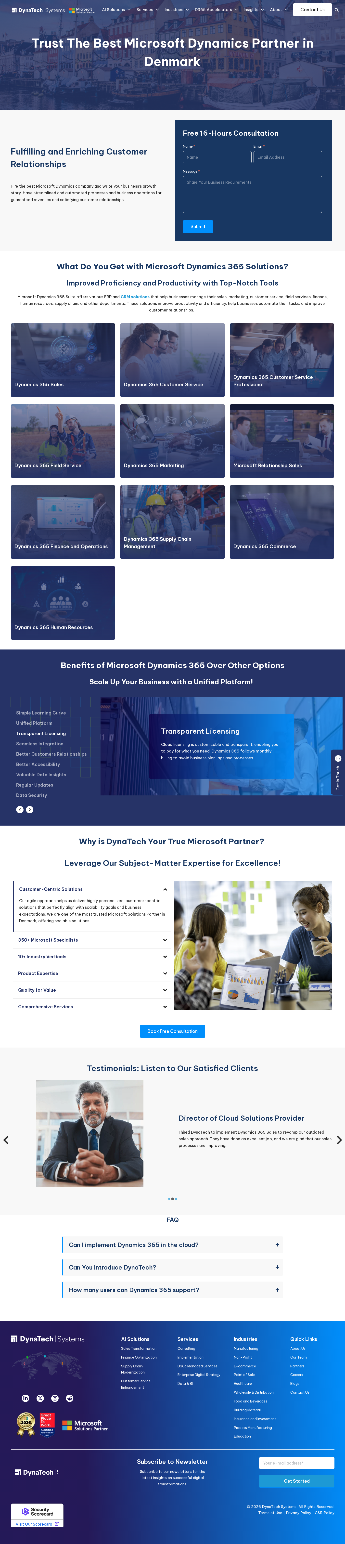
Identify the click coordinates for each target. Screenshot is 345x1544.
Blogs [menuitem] (294, 1383)
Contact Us (312, 10)
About (278, 10)
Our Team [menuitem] (298, 1357)
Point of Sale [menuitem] (244, 1375)
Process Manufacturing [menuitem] (253, 1428)
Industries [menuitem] (245, 1339)
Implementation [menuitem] (191, 1357)
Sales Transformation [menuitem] (138, 1348)
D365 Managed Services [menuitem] (197, 1366)
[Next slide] (338, 1140)
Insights (254, 10)
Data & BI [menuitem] (185, 1383)
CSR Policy (324, 1512)
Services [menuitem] (188, 1339)
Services (147, 10)
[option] (51, 726)
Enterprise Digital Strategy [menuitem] (199, 1375)
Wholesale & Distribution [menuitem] (254, 1392)
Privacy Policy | (300, 1512)
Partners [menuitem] (297, 1366)
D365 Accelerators (216, 10)
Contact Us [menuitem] (299, 1392)
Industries (177, 10)
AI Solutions (116, 10)
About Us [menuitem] (298, 1348)
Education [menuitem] (242, 1436)
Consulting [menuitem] (186, 1348)
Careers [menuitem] (296, 1375)
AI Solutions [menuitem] (135, 1339)
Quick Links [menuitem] (303, 1339)
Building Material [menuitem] (247, 1410)
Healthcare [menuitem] (243, 1383)
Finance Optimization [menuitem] (139, 1357)
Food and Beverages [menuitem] (250, 1401)
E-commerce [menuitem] (245, 1366)
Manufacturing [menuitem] (246, 1348)
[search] (337, 11)
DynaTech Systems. (279, 1506)
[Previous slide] (6, 1140)
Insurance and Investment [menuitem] (255, 1419)
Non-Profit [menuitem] (243, 1357)
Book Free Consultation (173, 1031)
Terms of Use (270, 1512)
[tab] (169, 1199)
